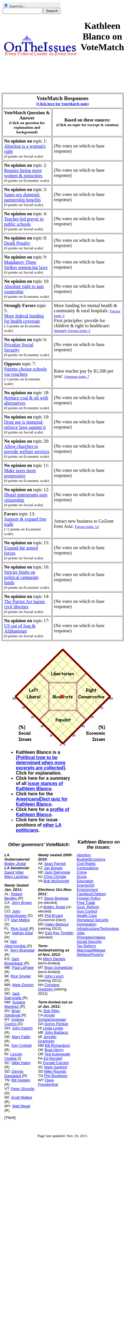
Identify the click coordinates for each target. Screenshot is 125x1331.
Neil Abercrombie (15, 943)
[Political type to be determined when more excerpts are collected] (41, 762)
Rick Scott (20, 928)
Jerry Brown (22, 902)
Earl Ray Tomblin (59, 933)
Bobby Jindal (15, 863)
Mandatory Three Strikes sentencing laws (26, 265)
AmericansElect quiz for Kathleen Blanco (42, 802)
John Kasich (22, 1028)
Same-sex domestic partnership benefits (22, 197)
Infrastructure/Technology (98, 928)
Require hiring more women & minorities (23, 173)
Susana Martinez (14, 1004)
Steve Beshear (56, 898)
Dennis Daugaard (13, 1073)
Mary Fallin (21, 1037)
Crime (82, 872)
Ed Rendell (53, 1058)
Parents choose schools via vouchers (25, 372)
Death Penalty (17, 243)
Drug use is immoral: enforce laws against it (25, 425)
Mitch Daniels (54, 959)
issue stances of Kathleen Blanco (39, 786)
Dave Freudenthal (48, 1082)
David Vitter (14, 872)
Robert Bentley (13, 896)
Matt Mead (21, 1106)
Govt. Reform (88, 907)
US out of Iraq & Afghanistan (19, 628)
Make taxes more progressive (20, 473)
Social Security (89, 941)
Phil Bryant (54, 915)
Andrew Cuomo (14, 1021)
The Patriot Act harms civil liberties (24, 604)
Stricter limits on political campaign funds (21, 577)
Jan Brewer (53, 868)
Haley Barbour (57, 924)
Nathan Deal (22, 933)
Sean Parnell (55, 863)
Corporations (87, 868)
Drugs (82, 876)
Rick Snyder (21, 976)
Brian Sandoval (12, 1013)
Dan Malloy (20, 920)
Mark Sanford (55, 1067)
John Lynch (54, 976)
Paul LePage (23, 967)
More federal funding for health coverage (24, 318)
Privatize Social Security (18, 347)
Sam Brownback (14, 961)
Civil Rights (86, 863)
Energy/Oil (86, 885)
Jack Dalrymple (13, 995)
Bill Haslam (21, 1080)
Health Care (87, 915)
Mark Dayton (23, 985)
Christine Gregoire (48, 987)
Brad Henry (54, 1050)
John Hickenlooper (16, 913)
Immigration (87, 924)
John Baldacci (56, 1032)
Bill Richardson (57, 1045)
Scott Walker (21, 1097)
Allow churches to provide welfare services (26, 449)
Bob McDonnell (56, 881)
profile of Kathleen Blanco (42, 812)
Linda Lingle (53, 1028)
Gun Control (87, 911)
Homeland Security (93, 920)
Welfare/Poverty (90, 954)
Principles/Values (91, 937)
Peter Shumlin (23, 1089)
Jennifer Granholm (47, 1039)
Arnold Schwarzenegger (52, 1017)
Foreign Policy (89, 898)
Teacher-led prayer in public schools (24, 221)
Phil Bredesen (56, 1076)
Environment (87, 889)
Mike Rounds (55, 1071)
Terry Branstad (22, 950)
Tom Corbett (21, 1045)
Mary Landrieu (16, 876)
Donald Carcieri (56, 1063)
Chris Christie (55, 876)
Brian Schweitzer (58, 967)
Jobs (81, 933)
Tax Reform (86, 946)
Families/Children (91, 894)
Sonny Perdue (56, 1024)
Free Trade (86, 902)
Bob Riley (52, 1011)
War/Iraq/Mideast (91, 950)
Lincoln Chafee (13, 1056)
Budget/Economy (91, 859)
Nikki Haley (21, 1063)
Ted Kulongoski (57, 1054)
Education (85, 881)
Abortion (84, 855)
